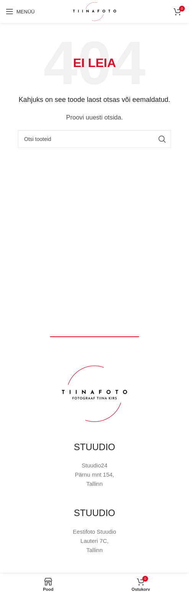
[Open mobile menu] (20, 11)
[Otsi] (94, 139)
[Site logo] (94, 11)
